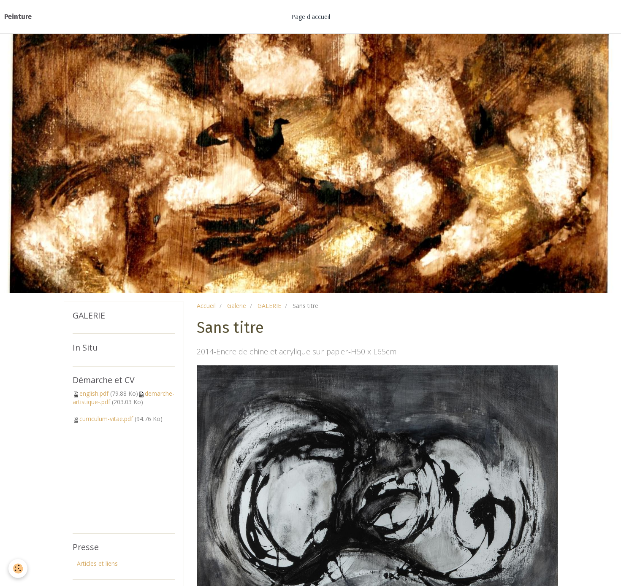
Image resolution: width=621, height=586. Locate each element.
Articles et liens (97, 563)
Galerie (236, 306)
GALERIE (269, 306)
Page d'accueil (310, 17)
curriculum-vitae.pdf (106, 419)
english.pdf (93, 393)
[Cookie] (17, 568)
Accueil (206, 306)
